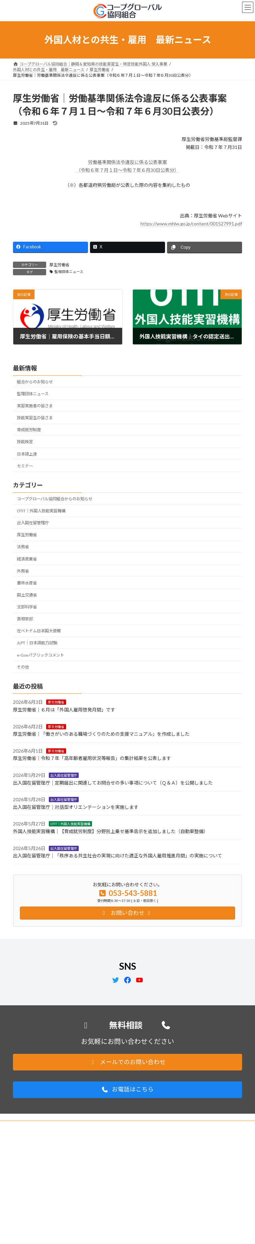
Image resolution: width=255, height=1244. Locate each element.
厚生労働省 (59, 264)
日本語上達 (27, 453)
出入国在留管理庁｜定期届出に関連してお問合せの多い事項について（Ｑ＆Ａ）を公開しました (113, 783)
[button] (127, 1062)
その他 (23, 667)
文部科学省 (27, 606)
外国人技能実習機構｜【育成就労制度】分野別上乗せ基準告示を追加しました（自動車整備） (110, 831)
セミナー (25, 465)
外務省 (23, 570)
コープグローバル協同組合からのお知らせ (54, 498)
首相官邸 (25, 619)
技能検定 (25, 441)
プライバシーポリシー (39, 1126)
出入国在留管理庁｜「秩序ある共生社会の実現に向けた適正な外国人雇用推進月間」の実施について (117, 856)
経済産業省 (27, 559)
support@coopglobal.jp (54, 1206)
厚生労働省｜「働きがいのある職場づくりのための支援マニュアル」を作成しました (101, 734)
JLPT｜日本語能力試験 (37, 643)
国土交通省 (27, 594)
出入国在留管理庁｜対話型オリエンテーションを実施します (75, 807)
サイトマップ (84, 1126)
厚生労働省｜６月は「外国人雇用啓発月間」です (64, 709)
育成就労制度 (29, 430)
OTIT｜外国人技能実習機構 (41, 510)
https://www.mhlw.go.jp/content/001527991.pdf (191, 223)
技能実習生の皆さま (35, 417)
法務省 (23, 547)
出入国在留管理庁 (33, 523)
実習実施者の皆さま (35, 405)
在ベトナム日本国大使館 (39, 631)
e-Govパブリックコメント (40, 655)
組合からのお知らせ (35, 381)
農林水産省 (27, 582)
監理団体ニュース (68, 272)
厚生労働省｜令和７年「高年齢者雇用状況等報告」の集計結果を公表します (92, 758)
